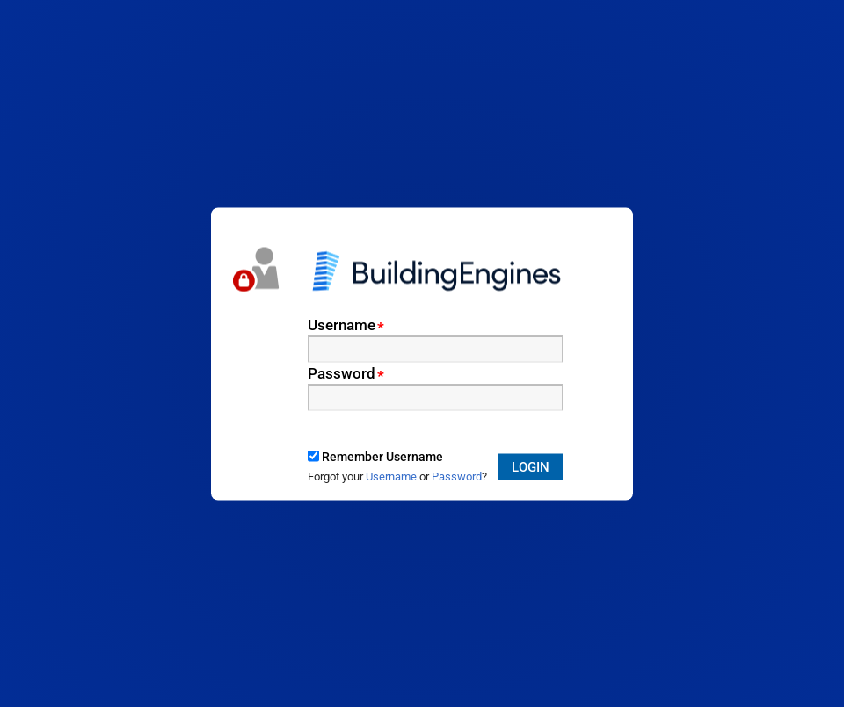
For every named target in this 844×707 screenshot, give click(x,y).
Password (346, 372)
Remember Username (382, 456)
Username (346, 324)
